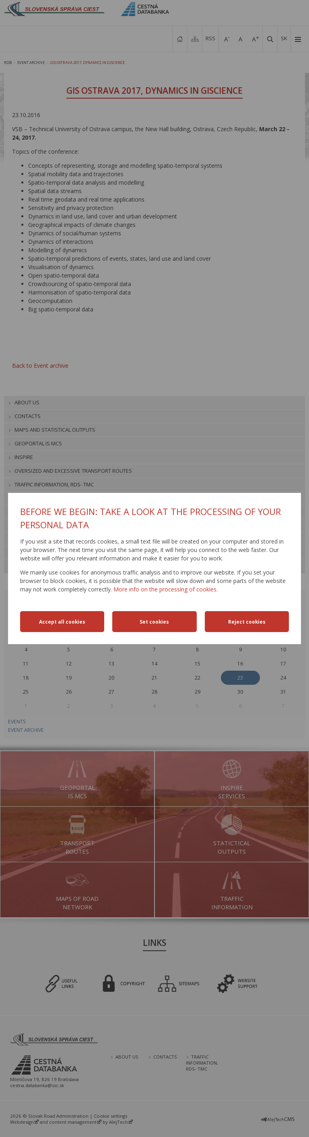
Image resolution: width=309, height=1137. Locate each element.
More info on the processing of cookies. (165, 589)
